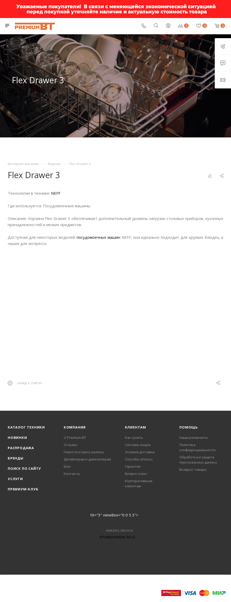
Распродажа (21, 448)
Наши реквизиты (193, 437)
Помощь (188, 427)
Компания (75, 427)
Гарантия (132, 466)
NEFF (55, 193)
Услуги (15, 478)
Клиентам (135, 427)
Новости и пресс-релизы (84, 452)
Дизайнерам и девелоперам (87, 459)
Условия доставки (140, 452)
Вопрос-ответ (136, 473)
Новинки (17, 437)
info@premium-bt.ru (117, 536)
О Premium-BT (75, 437)
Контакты (72, 473)
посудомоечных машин (98, 237)
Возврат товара (192, 469)
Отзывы (70, 444)
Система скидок (138, 444)
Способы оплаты (139, 459)
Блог (67, 466)
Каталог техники (26, 427)
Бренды (15, 458)
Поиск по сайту (24, 468)
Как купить (134, 437)
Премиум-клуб (23, 489)
